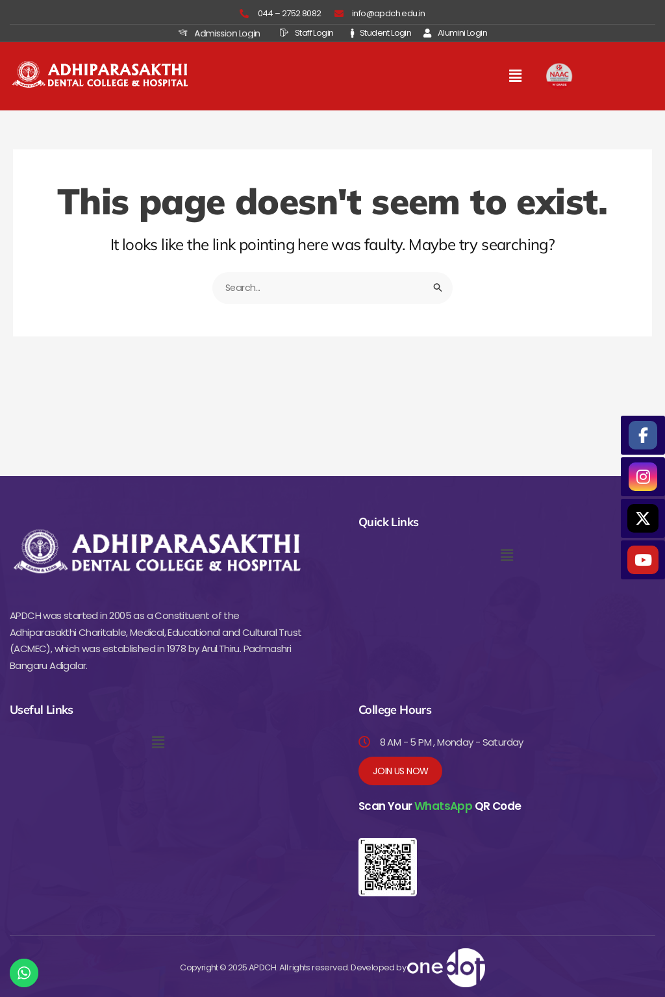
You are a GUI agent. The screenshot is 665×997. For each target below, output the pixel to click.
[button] (515, 76)
